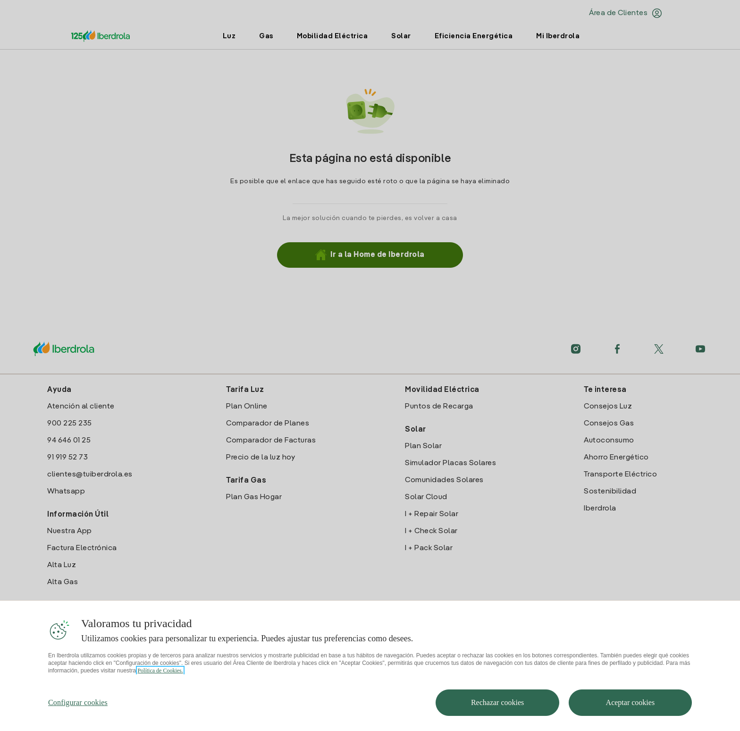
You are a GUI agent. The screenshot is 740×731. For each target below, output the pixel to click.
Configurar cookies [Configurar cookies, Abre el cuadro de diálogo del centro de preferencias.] (78, 714)
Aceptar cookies (630, 714)
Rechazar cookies (497, 714)
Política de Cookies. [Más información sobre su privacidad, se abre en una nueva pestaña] (160, 682)
